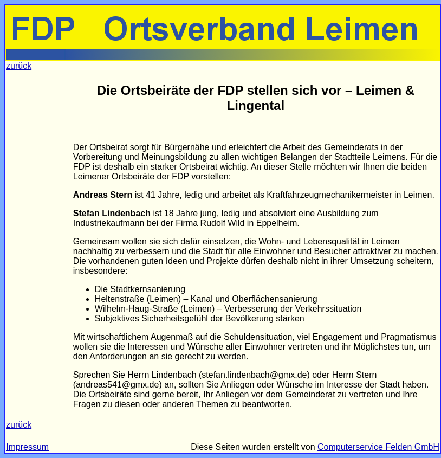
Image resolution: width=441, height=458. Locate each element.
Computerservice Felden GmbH (378, 446)
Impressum (27, 446)
